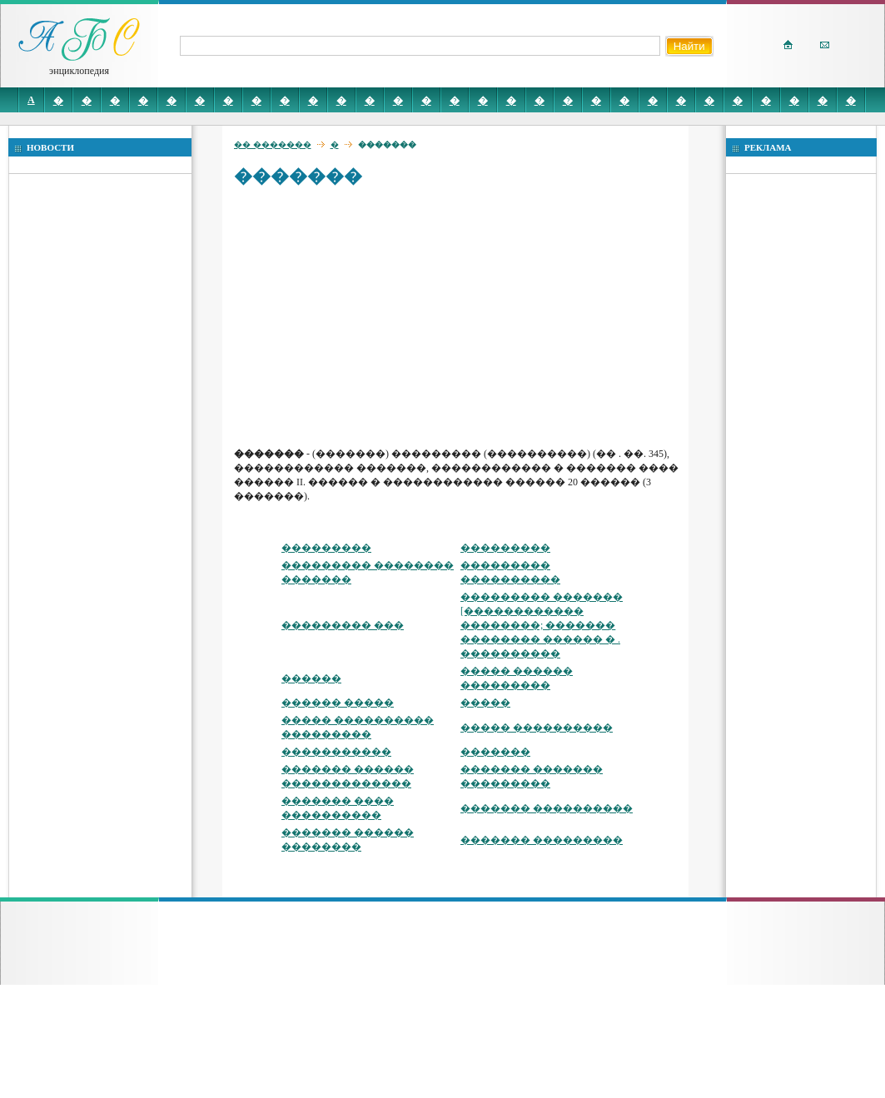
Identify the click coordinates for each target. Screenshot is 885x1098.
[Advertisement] (390, 316)
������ (311, 678)
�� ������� (272, 144)
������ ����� (337, 702)
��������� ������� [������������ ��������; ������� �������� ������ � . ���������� (541, 625)
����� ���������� (536, 727)
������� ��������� (541, 840)
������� (495, 752)
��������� (326, 548)
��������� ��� (342, 625)
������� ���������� (546, 808)
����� (485, 702)
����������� (336, 752)
